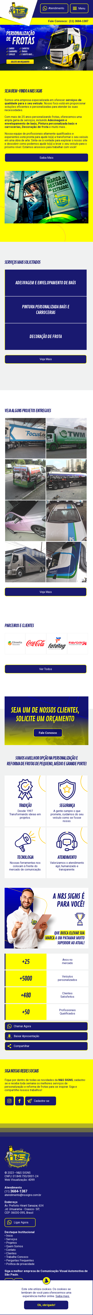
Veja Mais (46, 359)
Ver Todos (45, 669)
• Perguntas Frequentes (19, 1260)
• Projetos (11, 1242)
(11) (16, 1191)
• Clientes (10, 1253)
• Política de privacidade (19, 1264)
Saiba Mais (46, 157)
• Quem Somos (14, 1246)
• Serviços (11, 1239)
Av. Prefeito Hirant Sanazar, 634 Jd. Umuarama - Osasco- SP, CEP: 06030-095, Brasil (24, 1209)
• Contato (10, 1249)
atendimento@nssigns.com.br (23, 1195)
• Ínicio (9, 1235)
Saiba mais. (63, 1296)
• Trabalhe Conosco (16, 1257)
